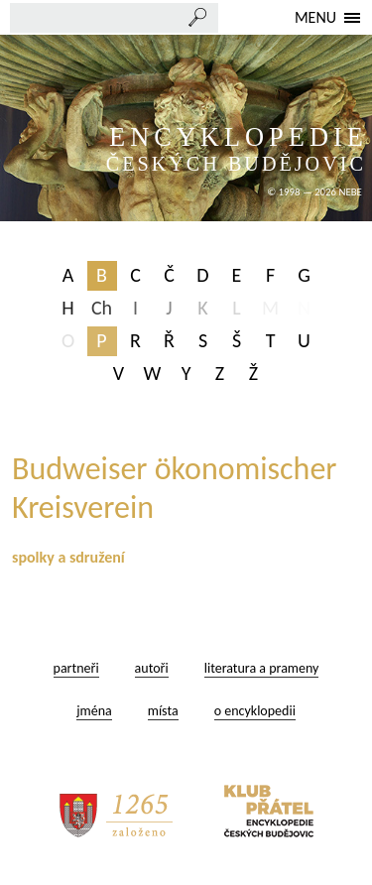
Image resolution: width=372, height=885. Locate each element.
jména (94, 710)
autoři (152, 668)
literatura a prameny (261, 668)
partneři (76, 668)
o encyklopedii (255, 710)
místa (163, 710)
